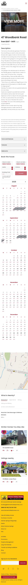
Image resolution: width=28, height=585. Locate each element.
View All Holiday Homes (7, 515)
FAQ (2, 531)
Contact (3, 553)
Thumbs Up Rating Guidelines (9, 547)
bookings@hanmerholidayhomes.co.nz (11, 504)
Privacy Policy (13, 574)
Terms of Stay (5, 574)
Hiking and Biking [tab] (6, 403)
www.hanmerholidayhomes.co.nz (10, 510)
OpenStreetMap (20, 389)
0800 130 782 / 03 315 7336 (8, 507)
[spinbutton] (7, 169)
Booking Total (6, 172)
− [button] (2, 357)
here (6, 101)
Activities (3, 536)
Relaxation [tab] (4, 400)
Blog (2, 550)
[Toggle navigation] (26, 3)
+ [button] (2, 354)
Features (4, 145)
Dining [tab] (20, 400)
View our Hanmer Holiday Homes (9, 8)
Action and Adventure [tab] (8, 406)
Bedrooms (5, 151)
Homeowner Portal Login (9, 577)
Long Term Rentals (6, 544)
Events (3, 523)
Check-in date (6, 162)
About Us (3, 529)
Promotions (4, 539)
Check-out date (20, 162)
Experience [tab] (12, 400)
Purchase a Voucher (6, 518)
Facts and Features (7, 139)
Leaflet (14, 389)
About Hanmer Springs (7, 526)
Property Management (7, 542)
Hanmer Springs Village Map (9, 520)
